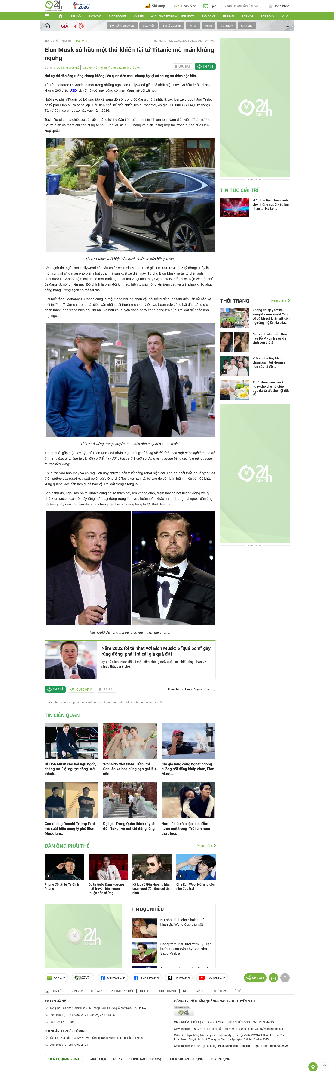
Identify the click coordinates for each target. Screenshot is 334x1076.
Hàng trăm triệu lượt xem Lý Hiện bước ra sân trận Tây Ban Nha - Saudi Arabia (185, 948)
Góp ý (118, 1059)
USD (73, 90)
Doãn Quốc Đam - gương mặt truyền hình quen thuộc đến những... (106, 889)
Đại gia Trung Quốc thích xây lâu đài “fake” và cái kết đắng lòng (129, 826)
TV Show (227, 25)
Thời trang (234, 300)
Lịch (210, 5)
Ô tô (285, 15)
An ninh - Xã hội (121, 991)
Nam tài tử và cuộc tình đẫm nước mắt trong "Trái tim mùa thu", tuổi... (186, 829)
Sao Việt (148, 25)
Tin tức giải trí (172, 25)
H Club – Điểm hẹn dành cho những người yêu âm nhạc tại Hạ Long (271, 204)
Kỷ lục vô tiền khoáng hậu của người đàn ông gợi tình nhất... (152, 889)
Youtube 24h (212, 978)
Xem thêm (204, 845)
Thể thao (267, 15)
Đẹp (186, 991)
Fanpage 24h (113, 978)
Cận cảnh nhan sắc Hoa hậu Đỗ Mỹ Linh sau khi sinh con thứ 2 (270, 338)
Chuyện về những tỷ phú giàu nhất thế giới (111, 67)
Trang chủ (51, 40)
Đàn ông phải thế (68, 67)
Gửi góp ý (81, 689)
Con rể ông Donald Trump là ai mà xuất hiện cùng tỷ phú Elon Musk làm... (70, 829)
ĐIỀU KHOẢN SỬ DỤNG (186, 1059)
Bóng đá (95, 15)
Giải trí (139, 15)
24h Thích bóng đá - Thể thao (172, 15)
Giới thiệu (98, 1059)
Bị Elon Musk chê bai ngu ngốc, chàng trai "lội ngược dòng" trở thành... (70, 769)
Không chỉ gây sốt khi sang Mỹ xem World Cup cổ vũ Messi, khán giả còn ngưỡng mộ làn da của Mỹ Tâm (271, 316)
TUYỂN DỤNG (220, 1059)
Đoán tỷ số (185, 5)
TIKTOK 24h (179, 978)
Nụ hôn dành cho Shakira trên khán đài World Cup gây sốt (183, 922)
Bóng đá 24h (146, 978)
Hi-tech (228, 15)
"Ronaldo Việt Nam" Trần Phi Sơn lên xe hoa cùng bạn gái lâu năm (129, 769)
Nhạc (193, 25)
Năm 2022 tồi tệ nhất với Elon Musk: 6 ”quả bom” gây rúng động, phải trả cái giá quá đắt (156, 651)
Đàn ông (246, 25)
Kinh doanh (117, 15)
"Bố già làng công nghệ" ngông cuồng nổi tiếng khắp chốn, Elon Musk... (188, 769)
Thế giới (247, 15)
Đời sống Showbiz (122, 25)
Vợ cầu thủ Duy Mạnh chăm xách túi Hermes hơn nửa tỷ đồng (269, 362)
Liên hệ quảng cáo (63, 1059)
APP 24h (56, 978)
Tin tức (76, 15)
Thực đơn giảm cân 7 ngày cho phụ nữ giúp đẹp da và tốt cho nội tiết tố (271, 388)
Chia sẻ (208, 66)
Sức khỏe (208, 15)
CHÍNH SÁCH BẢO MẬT (146, 1059)
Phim (208, 25)
